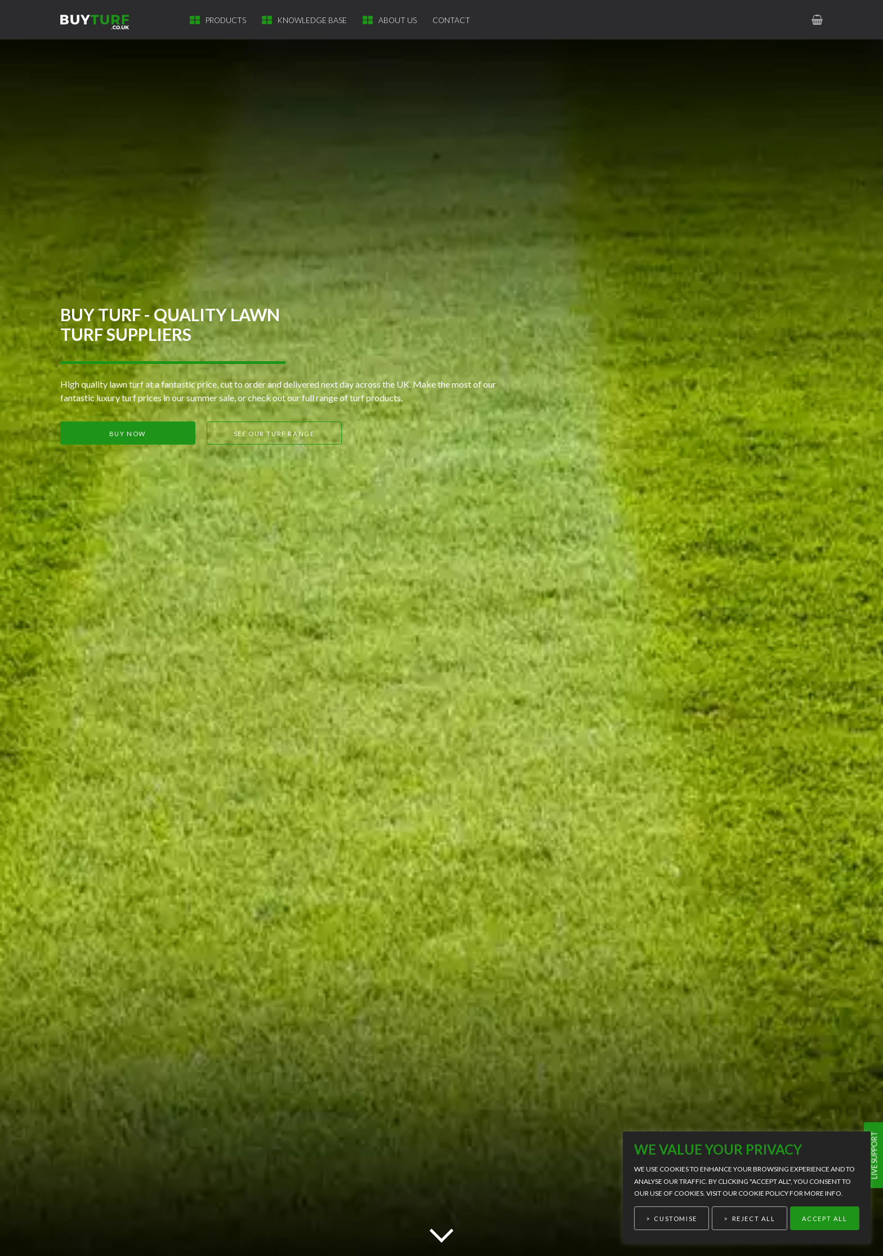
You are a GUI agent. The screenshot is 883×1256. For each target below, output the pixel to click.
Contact (451, 20)
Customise (675, 1218)
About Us (397, 20)
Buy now (127, 433)
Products (226, 20)
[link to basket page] (818, 19)
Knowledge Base (312, 20)
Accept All (825, 1218)
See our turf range (274, 433)
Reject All (753, 1218)
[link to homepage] (101, 19)
